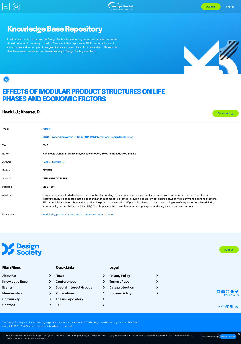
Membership (12, 293)
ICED (59, 305)
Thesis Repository (69, 299)
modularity (48, 214)
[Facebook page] (232, 291)
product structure (85, 214)
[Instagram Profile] (227, 291)
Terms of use (119, 281)
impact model (105, 214)
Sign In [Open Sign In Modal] (230, 6)
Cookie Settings (210, 336)
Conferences (66, 281)
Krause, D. (59, 161)
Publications (65, 293)
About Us (9, 276)
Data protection (121, 287)
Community (11, 299)
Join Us (210, 6)
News (60, 276)
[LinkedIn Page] (218, 291)
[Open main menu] (6, 6)
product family (64, 214)
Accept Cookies (228, 336)
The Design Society (40, 325)
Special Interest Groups (74, 287)
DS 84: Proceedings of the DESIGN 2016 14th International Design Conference (87, 136)
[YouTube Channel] (223, 291)
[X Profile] (237, 291)
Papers (46, 128)
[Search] (16, 6)
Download (225, 113)
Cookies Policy (120, 293)
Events (7, 287)
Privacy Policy (119, 276)
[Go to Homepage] (120, 6)
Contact (8, 305)
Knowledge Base (15, 281)
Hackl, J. (47, 161)
